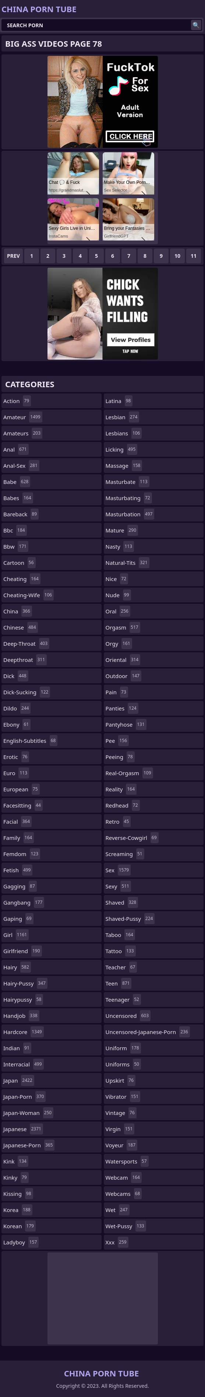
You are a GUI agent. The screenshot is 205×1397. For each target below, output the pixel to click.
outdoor (123, 675)
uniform (123, 1048)
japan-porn (24, 1096)
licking (122, 449)
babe (16, 481)
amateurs (22, 433)
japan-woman (28, 1112)
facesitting (23, 805)
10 (177, 255)
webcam (124, 1177)
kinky (16, 1177)
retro (118, 821)
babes (18, 497)
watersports (127, 1161)
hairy (17, 967)
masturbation (130, 514)
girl (16, 934)
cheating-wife (28, 595)
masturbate (127, 481)
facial (17, 821)
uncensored (128, 1015)
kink (15, 1161)
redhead (123, 805)
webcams (124, 1193)
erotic (16, 756)
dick (15, 675)
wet (118, 1209)
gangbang (23, 902)
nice (117, 578)
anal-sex (21, 465)
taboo (120, 934)
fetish (17, 870)
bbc (15, 530)
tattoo (121, 950)
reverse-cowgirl (132, 837)
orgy (119, 643)
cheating (21, 578)
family (18, 837)
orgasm (123, 627)
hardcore (23, 1031)
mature (122, 530)
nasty (120, 546)
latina (119, 400)
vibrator (123, 1096)
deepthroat (25, 659)
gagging (20, 886)
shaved (122, 902)
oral (118, 611)
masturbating (129, 497)
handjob (21, 1015)
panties (122, 708)
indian (17, 1048)
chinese (20, 627)
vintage (121, 1112)
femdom (21, 853)
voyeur (122, 1145)
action (17, 400)
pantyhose (126, 724)
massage (124, 465)
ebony (17, 724)
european (21, 789)
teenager (123, 999)
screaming (125, 853)
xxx (117, 1242)
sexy (118, 886)
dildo (17, 708)
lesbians (124, 433)
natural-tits (127, 562)
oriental (123, 659)
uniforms (123, 1064)
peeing (120, 756)
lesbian (122, 417)
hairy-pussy (25, 983)
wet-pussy (126, 1226)
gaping (18, 918)
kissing (18, 1193)
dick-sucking (26, 692)
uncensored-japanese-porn (148, 1031)
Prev (13, 255)
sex (118, 870)
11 (194, 255)
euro (16, 772)
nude (118, 595)
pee (117, 740)
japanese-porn (28, 1145)
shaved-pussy (130, 918)
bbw (15, 546)
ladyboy (21, 1242)
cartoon (19, 562)
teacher (121, 967)
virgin (120, 1128)
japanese (23, 1128)
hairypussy (23, 999)
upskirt (121, 1080)
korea (17, 1209)
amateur (22, 417)
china (17, 611)
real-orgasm (129, 772)
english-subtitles (30, 740)
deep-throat (26, 643)
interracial (23, 1064)
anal (16, 449)
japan (18, 1080)
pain (117, 692)
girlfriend (22, 950)
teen (119, 983)
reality (121, 789)
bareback (21, 514)
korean (19, 1226)
